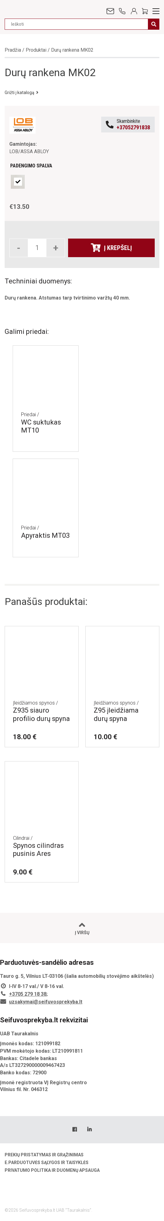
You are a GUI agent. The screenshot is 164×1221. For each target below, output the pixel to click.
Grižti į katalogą (21, 92)
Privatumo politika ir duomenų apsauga (52, 1170)
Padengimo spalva (31, 166)
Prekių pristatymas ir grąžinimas (44, 1154)
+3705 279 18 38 (27, 994)
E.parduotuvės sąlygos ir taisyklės (46, 1162)
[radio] (18, 182)
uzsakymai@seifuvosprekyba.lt (45, 1002)
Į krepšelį (111, 248)
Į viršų (82, 928)
